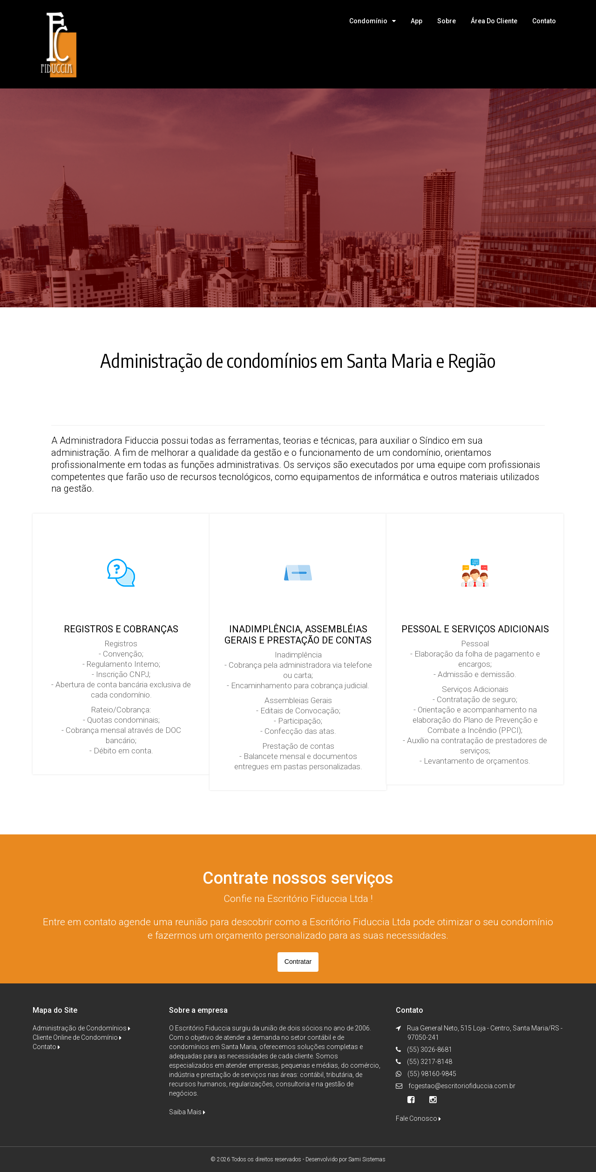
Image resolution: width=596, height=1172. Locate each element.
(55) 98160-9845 (431, 1073)
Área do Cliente (494, 21)
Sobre (446, 21)
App (416, 21)
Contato (544, 21)
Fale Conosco (418, 1118)
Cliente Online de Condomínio (77, 1037)
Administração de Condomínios (81, 1028)
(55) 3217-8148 (429, 1061)
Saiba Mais (187, 1112)
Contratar (298, 961)
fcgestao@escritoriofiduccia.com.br (461, 1086)
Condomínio (368, 21)
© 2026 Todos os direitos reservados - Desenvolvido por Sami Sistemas (298, 1159)
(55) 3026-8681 (429, 1049)
